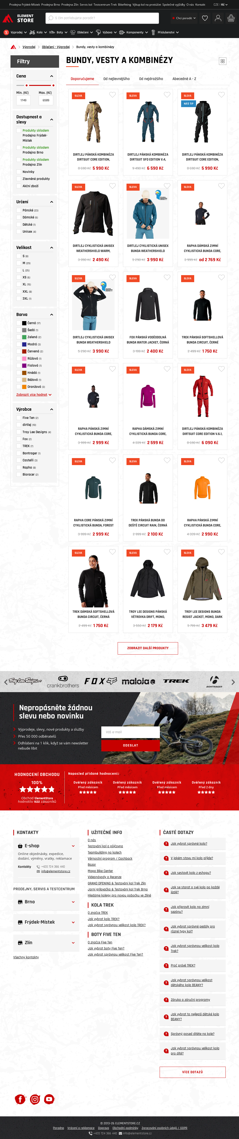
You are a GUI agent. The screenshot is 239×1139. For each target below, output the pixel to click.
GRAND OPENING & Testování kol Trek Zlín (117, 882)
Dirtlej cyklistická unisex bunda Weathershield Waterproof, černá (93, 338)
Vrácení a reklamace (81, 1127)
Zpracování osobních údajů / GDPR (164, 1127)
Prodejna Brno (50, 5)
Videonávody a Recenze (104, 875)
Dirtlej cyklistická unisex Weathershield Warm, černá (93, 246)
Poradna (58, 1127)
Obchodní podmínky (125, 1127)
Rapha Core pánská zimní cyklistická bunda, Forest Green (93, 521)
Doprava (103, 1127)
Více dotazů (192, 1071)
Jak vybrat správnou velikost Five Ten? (115, 953)
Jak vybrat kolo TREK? (104, 917)
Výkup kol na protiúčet (147, 5)
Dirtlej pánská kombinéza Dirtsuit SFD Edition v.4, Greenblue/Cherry (147, 155)
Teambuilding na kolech (105, 851)
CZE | (221, 5)
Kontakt (200, 5)
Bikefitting (124, 5)
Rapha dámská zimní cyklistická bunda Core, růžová (147, 429)
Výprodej (29, 46)
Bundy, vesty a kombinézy (95, 46)
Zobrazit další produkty (148, 647)
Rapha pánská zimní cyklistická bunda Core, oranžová (202, 521)
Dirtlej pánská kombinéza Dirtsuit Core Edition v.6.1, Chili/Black (202, 429)
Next (232, 680)
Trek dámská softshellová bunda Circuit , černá (93, 612)
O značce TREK (98, 911)
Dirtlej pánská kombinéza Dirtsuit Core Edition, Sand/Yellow (93, 155)
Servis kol (86, 5)
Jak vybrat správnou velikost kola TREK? (117, 924)
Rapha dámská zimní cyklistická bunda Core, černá (202, 246)
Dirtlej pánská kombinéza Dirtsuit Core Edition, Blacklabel (202, 155)
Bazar (92, 863)
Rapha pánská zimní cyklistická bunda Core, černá (93, 429)
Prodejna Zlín (69, 5)
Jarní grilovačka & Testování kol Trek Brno (118, 888)
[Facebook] (20, 1098)
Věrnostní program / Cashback (110, 857)
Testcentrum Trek (105, 5)
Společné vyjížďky (173, 5)
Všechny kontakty (26, 956)
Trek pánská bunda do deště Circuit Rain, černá (148, 521)
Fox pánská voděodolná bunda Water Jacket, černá (148, 338)
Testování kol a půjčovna (105, 845)
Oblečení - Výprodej (56, 46)
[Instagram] (35, 1098)
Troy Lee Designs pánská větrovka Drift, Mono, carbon (148, 612)
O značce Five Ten (100, 941)
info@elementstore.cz (55, 870)
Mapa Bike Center (100, 869)
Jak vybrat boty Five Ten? (106, 947)
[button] (15, 32)
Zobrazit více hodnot (34, 393)
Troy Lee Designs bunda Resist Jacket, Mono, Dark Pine (202, 612)
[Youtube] (49, 1098)
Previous (6, 680)
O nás (190, 5)
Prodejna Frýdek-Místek (24, 5)
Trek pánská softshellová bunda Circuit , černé (202, 338)
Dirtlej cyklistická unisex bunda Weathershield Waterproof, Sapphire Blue (148, 246)
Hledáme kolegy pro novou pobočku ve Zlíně (119, 894)
